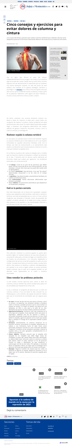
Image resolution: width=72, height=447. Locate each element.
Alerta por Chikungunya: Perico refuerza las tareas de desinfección (60, 392)
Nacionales (6, 428)
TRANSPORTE (29, 428)
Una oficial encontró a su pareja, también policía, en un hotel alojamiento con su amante (55, 54)
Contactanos (51, 431)
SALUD (27, 433)
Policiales (36, 1)
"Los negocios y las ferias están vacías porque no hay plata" (44, 378)
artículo (19, 89)
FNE (53, 1)
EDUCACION (29, 426)
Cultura (50, 1)
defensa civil (57, 387)
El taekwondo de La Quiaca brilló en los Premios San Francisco (44, 392)
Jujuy (5, 426)
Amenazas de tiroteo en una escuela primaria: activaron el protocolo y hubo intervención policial (55, 77)
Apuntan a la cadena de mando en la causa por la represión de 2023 (21, 402)
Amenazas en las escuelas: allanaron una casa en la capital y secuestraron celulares (55, 60)
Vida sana (17, 363)
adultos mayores (58, 373)
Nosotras (10, 363)
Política (20, 1)
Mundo (41, 1)
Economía (25, 1)
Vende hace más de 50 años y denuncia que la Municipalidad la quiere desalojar (55, 65)
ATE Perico (41, 373)
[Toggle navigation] (5, 7)
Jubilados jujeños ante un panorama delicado (60, 377)
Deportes (30, 1)
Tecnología (17, 435)
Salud (45, 1)
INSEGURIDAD (29, 431)
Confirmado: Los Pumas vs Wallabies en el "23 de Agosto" (55, 70)
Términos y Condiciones (8, 440)
